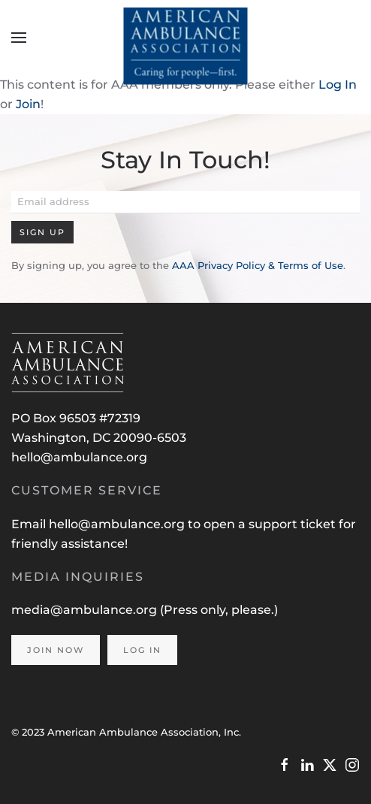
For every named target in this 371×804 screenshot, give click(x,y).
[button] (18, 38)
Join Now (55, 650)
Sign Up (42, 232)
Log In (337, 84)
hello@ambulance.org (79, 457)
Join (28, 104)
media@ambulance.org (85, 610)
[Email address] (185, 202)
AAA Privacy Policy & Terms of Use (257, 265)
